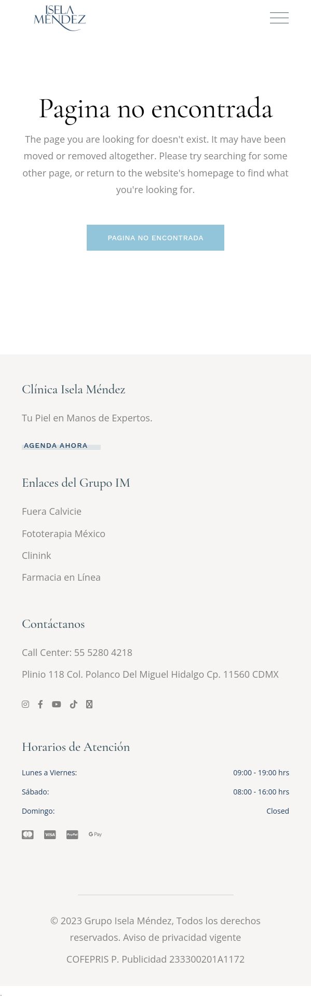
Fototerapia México (63, 533)
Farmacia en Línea (61, 577)
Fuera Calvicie (52, 511)
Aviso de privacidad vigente (182, 937)
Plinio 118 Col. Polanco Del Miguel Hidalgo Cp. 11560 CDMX (150, 674)
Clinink (36, 555)
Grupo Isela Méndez (128, 920)
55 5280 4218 (103, 652)
